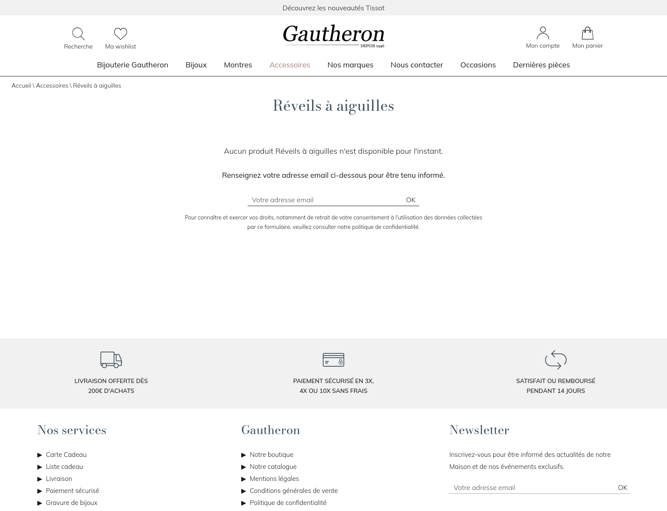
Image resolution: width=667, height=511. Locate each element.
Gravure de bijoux (71, 503)
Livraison (59, 478)
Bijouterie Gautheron (132, 64)
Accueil (21, 85)
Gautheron (270, 430)
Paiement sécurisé (72, 491)
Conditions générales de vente (294, 491)
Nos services (71, 430)
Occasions (478, 64)
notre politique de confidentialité (377, 226)
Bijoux (196, 64)
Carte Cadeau (66, 454)
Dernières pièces (541, 64)
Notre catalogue (273, 466)
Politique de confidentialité (288, 503)
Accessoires (290, 64)
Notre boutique (272, 454)
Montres (238, 64)
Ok (410, 199)
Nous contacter (417, 64)
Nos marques (350, 64)
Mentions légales (274, 478)
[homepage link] (333, 36)
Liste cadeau (64, 466)
